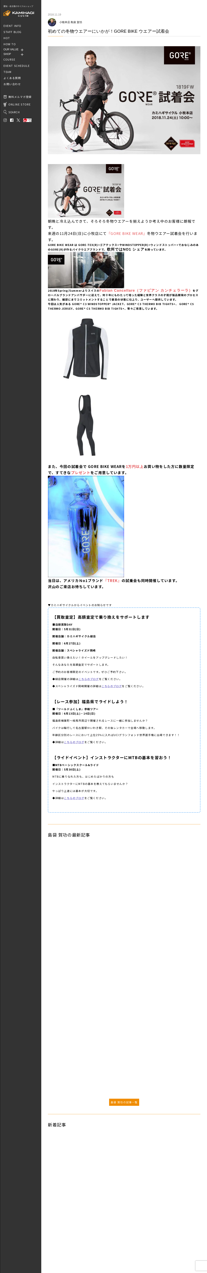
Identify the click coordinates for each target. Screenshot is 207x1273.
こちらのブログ (88, 679)
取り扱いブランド (57, 1250)
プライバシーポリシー (59, 1259)
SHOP (7, 54)
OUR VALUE (10, 49)
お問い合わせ (55, 1255)
